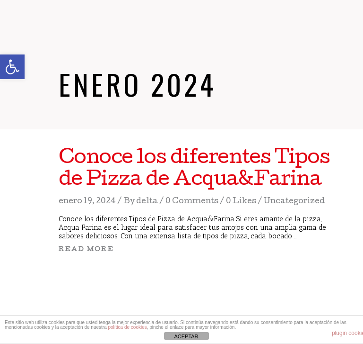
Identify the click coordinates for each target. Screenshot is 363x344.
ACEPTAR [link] (186, 336)
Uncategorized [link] (294, 202)
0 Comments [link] (191, 202)
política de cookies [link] (127, 327)
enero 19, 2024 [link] (87, 202)
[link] (12, 66)
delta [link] (147, 202)
